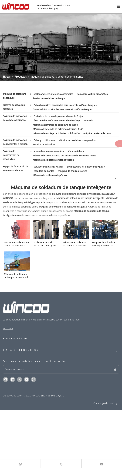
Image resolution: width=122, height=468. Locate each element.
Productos (8, 345)
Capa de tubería (76, 151)
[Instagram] (33, 437)
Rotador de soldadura (44, 144)
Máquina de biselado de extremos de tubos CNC (58, 129)
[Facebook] (5, 437)
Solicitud (7, 349)
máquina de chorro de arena (72, 170)
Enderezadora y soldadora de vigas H (86, 166)
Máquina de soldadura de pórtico (50, 175)
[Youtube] (26, 437)
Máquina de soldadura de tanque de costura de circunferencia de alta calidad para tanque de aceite (16, 276)
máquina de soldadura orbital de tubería (53, 159)
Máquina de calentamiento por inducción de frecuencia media (64, 155)
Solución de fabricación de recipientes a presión (15, 141)
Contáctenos (9, 371)
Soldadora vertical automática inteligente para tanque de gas (44, 244)
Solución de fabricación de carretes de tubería (15, 118)
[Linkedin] (12, 437)
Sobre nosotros (11, 362)
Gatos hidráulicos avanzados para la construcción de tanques (65, 105)
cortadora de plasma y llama (48, 166)
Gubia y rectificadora (44, 140)
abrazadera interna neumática (49, 151)
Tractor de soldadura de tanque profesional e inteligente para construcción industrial (16, 244)
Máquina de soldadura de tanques (14, 95)
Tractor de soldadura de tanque (49, 98)
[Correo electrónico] (59, 427)
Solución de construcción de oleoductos (11, 155)
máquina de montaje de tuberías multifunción (56, 133)
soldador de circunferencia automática (53, 94)
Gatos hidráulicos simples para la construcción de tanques (62, 109)
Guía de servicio (11, 358)
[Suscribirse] (117, 427)
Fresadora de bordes (43, 170)
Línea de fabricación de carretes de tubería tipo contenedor (63, 120)
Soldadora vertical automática (92, 94)
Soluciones (8, 354)
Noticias (7, 367)
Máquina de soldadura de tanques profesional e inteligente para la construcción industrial (75, 244)
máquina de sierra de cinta (97, 133)
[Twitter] (19, 437)
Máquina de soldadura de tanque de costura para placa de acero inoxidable (103, 244)
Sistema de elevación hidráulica (14, 106)
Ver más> (8, 328)
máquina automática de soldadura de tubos (55, 124)
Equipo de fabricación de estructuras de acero (15, 168)
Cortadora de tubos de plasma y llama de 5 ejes (58, 116)
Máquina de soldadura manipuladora (77, 140)
